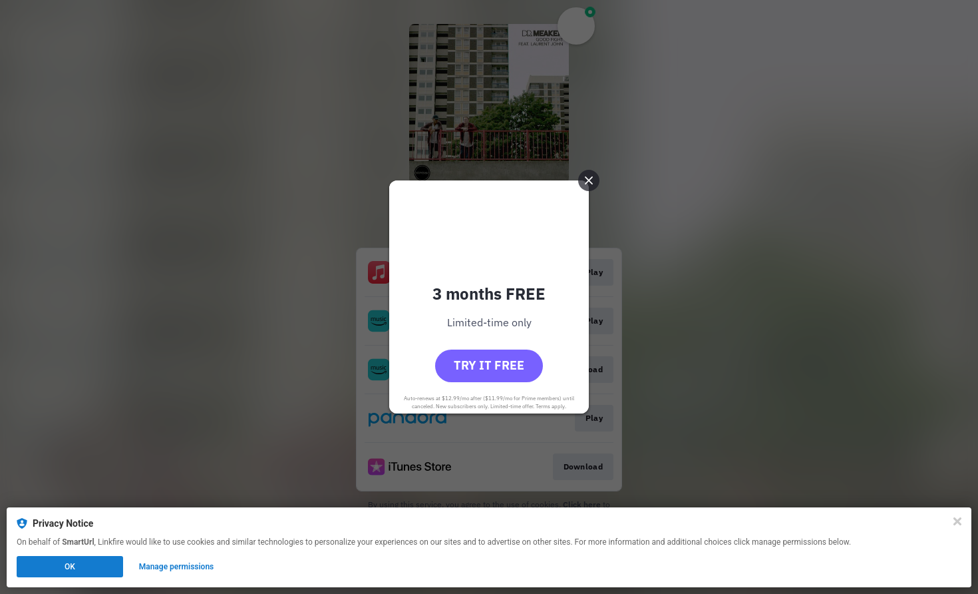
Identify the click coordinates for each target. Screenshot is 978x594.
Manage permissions (176, 566)
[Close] (957, 521)
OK (70, 566)
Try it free (489, 365)
